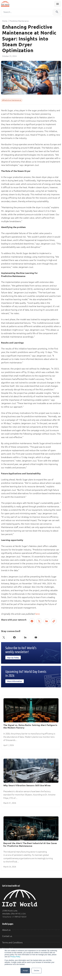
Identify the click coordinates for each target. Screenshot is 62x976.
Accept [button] (25, 971)
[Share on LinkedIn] (46, 621)
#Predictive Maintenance (11, 100)
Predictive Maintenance (19, 21)
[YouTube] (36, 637)
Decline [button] (36, 971)
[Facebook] (14, 637)
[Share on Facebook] (32, 621)
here (37, 614)
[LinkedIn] (25, 637)
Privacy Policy (15, 957)
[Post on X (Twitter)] (39, 621)
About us (6, 930)
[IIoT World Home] (31, 898)
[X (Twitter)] (3, 637)
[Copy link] (54, 621)
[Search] (26, 12)
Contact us (7, 936)
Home (4, 21)
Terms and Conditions (12, 942)
